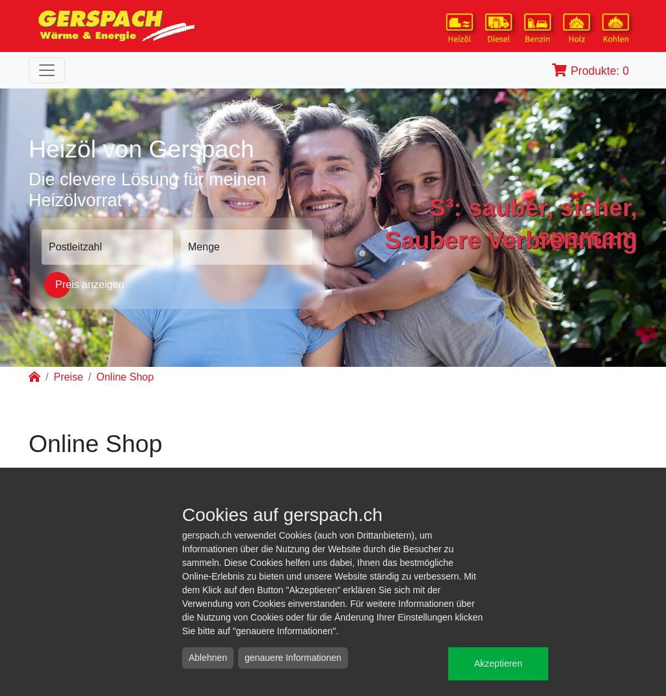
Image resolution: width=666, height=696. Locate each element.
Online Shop (124, 376)
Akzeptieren (498, 663)
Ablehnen (208, 657)
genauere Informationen (293, 657)
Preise (68, 376)
